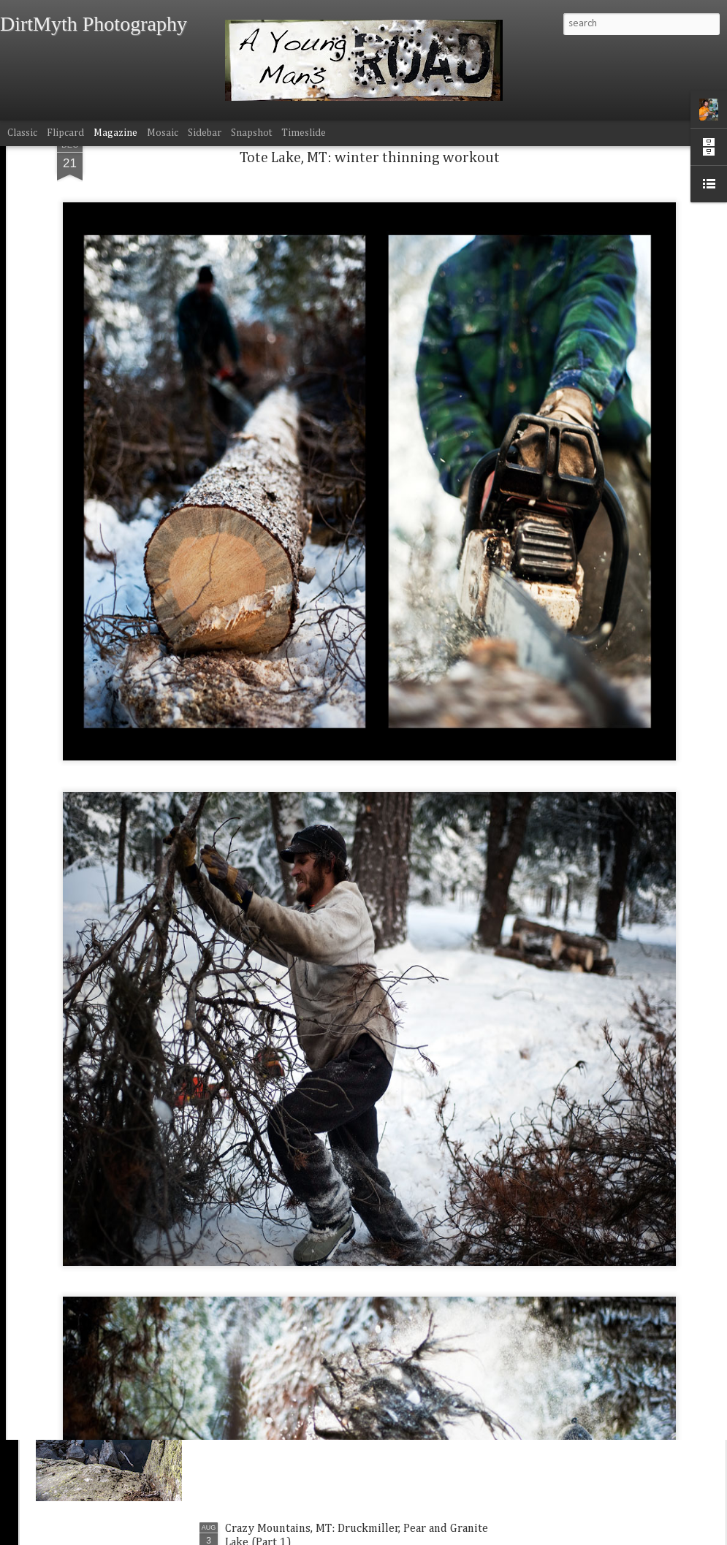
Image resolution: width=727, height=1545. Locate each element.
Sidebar (204, 133)
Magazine (115, 133)
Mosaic (162, 133)
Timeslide (303, 133)
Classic (22, 133)
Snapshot (251, 133)
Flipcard (65, 133)
